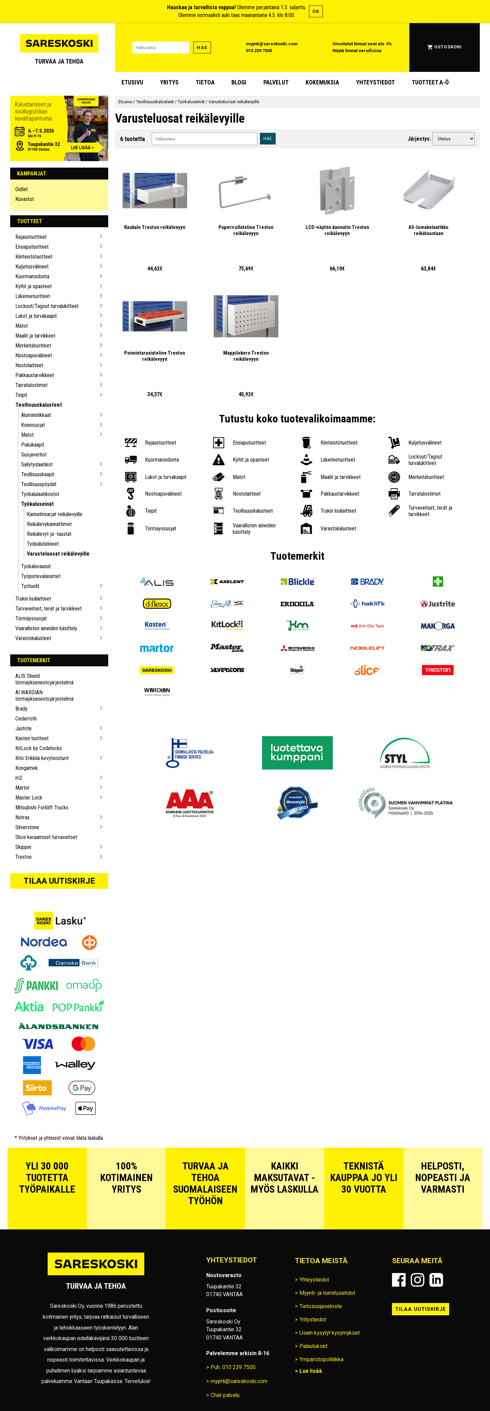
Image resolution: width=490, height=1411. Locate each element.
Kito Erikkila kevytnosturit (42, 758)
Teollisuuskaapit (37, 474)
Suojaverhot (34, 454)
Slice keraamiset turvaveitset (46, 837)
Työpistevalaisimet (41, 576)
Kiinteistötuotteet (33, 256)
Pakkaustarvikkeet (34, 375)
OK (316, 11)
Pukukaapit (32, 444)
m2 (18, 778)
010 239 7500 (259, 50)
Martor (22, 788)
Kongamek (26, 768)
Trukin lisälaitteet (33, 598)
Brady (21, 709)
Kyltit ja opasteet (33, 286)
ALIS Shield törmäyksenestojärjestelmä (44, 679)
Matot (21, 326)
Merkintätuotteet (33, 345)
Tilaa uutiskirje (59, 881)
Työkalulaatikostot (40, 494)
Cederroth (26, 718)
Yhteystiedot (375, 82)
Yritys (169, 82)
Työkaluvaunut (36, 566)
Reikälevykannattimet (49, 524)
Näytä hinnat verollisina (356, 50)
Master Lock (28, 797)
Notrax (22, 817)
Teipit (21, 395)
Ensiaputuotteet (32, 247)
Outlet (21, 189)
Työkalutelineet (43, 544)
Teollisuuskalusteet (38, 405)
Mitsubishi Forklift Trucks (41, 807)
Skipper (23, 847)
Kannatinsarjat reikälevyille (54, 514)
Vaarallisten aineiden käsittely (46, 628)
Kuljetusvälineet (32, 266)
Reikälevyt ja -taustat (49, 534)
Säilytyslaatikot (37, 464)
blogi (238, 82)
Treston (23, 857)
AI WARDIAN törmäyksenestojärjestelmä (44, 695)
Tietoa (205, 82)
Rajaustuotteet (31, 237)
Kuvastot (24, 199)
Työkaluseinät (37, 504)
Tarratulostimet (31, 385)
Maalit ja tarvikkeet (35, 335)
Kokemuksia (322, 82)
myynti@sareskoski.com (272, 43)
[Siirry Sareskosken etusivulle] (59, 47)
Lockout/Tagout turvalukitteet (47, 306)
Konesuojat (33, 425)
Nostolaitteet (29, 365)
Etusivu (132, 82)
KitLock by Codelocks (38, 748)
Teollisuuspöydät (38, 484)
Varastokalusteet (33, 638)
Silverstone (27, 827)
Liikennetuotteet (32, 296)
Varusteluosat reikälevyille (58, 554)
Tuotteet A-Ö (430, 82)
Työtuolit (30, 586)
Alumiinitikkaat (36, 415)
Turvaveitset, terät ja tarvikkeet (48, 608)
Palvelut (276, 82)
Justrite (23, 728)
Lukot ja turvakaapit (36, 316)
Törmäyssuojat (31, 618)
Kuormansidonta (32, 276)
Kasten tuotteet (32, 738)
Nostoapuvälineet (33, 355)
